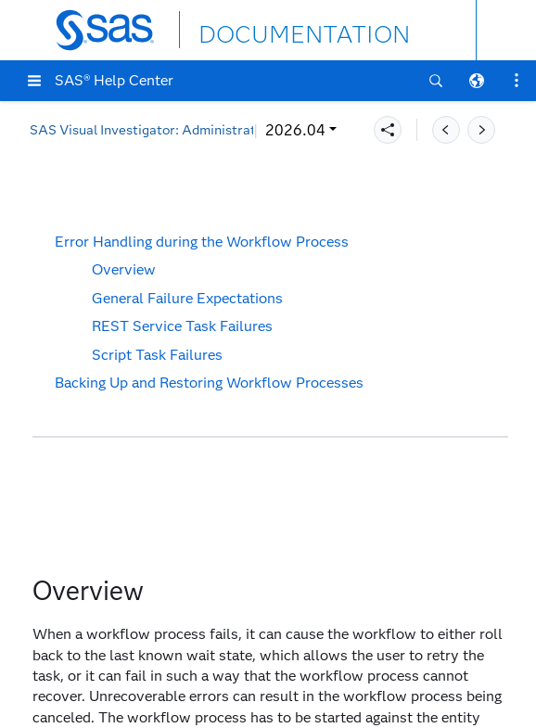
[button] (34, 80)
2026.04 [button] (72, 130)
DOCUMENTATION (266, 29)
